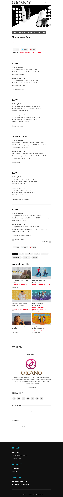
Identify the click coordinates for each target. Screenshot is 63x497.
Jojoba (37, 253)
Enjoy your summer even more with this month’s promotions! (19, 305)
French (33, 52)
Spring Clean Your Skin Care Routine (20, 327)
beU (14, 32)
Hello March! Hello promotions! (38, 304)
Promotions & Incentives (36, 32)
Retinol (35, 257)
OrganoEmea (15, 42)
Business (22, 32)
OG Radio (15, 468)
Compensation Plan (19, 482)
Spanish (38, 52)
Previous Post (19, 239)
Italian (22, 52)
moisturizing (16, 257)
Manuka (45, 253)
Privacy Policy (17, 458)
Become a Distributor (20, 484)
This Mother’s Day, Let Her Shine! (20, 281)
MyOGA (14, 471)
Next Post (45, 241)
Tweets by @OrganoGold (18, 427)
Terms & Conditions (19, 455)
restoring (26, 257)
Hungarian (27, 52)
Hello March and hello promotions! (39, 281)
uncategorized (42, 309)
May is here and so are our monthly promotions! (40, 327)
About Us (15, 452)
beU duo (29, 253)
